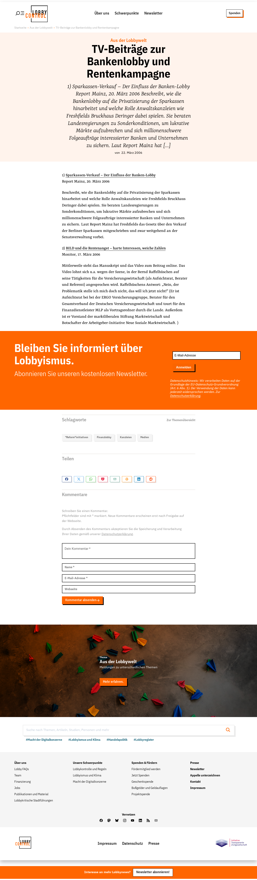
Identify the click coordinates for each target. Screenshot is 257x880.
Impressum (197, 788)
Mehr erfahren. (113, 682)
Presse (194, 763)
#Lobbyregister (144, 740)
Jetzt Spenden (140, 776)
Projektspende (141, 795)
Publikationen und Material (31, 795)
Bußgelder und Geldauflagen (150, 788)
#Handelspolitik (117, 740)
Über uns (101, 13)
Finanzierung (22, 782)
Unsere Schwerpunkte (87, 763)
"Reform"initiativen (76, 437)
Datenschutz (132, 844)
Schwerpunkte (127, 13)
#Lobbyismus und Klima (84, 740)
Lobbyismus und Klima (87, 776)
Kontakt (195, 782)
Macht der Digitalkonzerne (89, 782)
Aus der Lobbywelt (41, 28)
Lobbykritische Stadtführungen (33, 801)
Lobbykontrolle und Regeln (89, 769)
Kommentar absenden (82, 600)
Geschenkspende (142, 782)
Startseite (20, 28)
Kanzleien (126, 437)
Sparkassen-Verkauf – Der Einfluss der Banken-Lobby (111, 176)
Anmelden (183, 368)
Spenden (234, 13)
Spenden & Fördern (144, 763)
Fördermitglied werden (146, 769)
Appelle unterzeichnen (205, 776)
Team (17, 776)
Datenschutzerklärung (185, 396)
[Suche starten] (229, 731)
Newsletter (153, 13)
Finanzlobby (104, 437)
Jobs (17, 788)
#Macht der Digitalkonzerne (44, 740)
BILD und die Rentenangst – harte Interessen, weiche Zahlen (116, 249)
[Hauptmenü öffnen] (20, 13)
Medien (144, 437)
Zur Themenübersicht (181, 420)
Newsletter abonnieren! (153, 873)
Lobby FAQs (21, 769)
